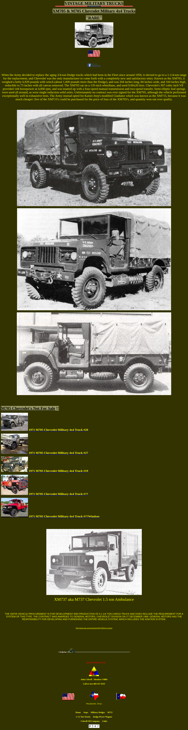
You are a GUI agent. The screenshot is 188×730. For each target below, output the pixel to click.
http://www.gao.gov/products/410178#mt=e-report (94, 628)
